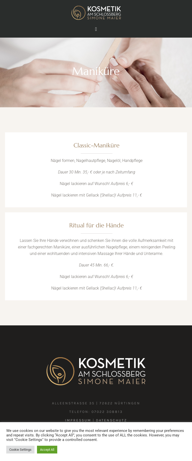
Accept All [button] (47, 449)
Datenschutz (111, 420)
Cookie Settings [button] (20, 449)
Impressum (78, 420)
